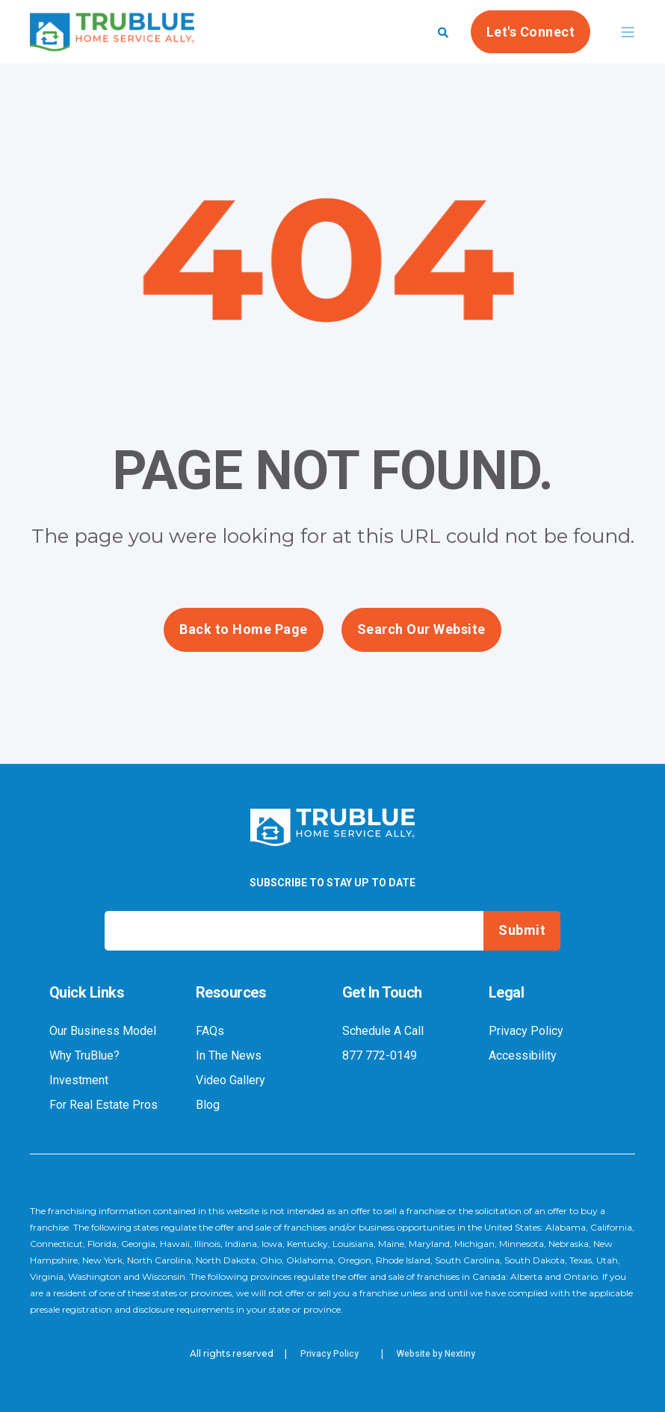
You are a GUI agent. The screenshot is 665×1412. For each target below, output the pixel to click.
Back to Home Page (243, 629)
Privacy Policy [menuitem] (526, 1031)
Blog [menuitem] (208, 1105)
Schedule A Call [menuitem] (383, 1031)
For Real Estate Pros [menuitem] (103, 1105)
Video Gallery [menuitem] (230, 1080)
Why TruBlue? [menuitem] (84, 1056)
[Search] (443, 31)
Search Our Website (421, 629)
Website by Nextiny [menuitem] (436, 1354)
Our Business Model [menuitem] (102, 1031)
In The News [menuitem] (229, 1056)
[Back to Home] (112, 41)
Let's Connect (530, 31)
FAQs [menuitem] (210, 1031)
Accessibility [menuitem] (523, 1056)
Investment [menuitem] (78, 1080)
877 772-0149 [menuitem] (379, 1056)
